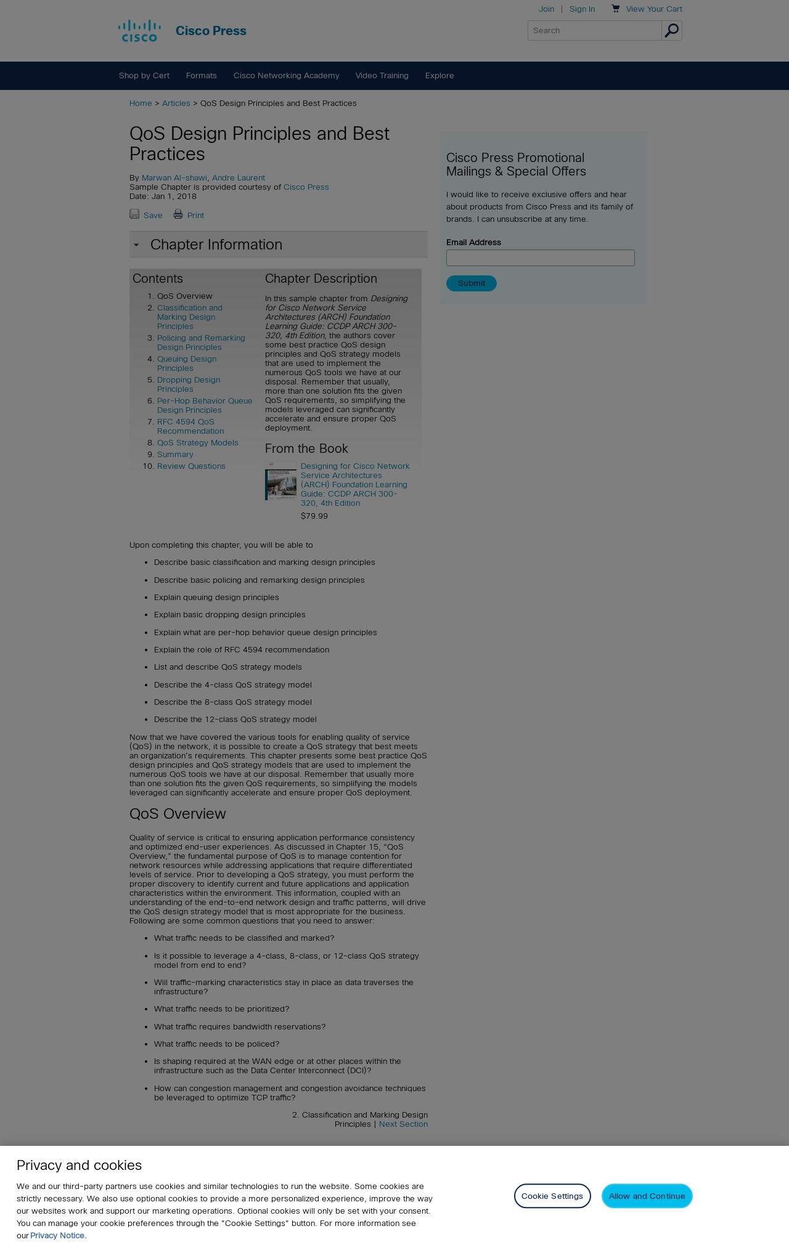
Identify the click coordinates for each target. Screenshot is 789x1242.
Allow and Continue (647, 1204)
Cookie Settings (552, 1204)
